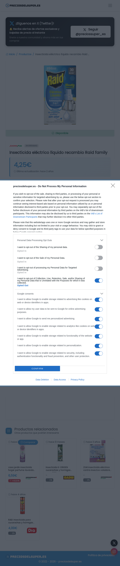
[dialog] (60, 283)
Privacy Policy (77, 379)
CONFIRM (37, 368)
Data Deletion (42, 379)
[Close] (114, 186)
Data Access (60, 379)
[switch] (99, 247)
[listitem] (60, 240)
